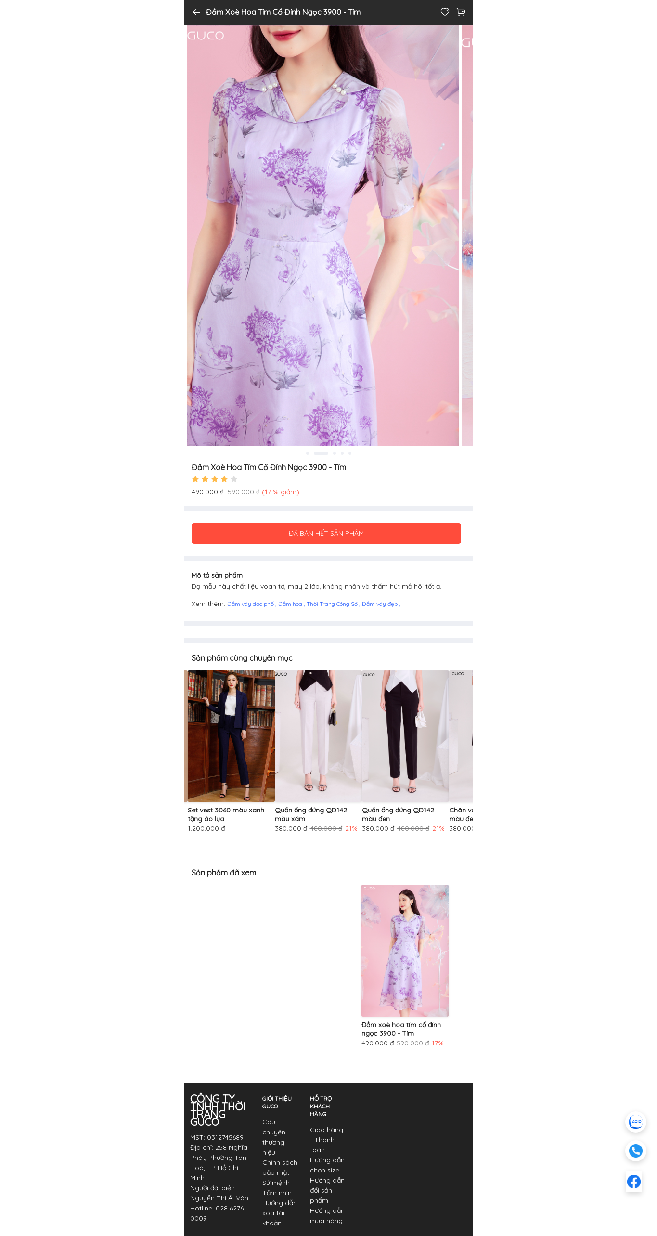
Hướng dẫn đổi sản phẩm (327, 1190)
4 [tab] (342, 453)
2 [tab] (326, 453)
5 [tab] (349, 453)
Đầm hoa (291, 603)
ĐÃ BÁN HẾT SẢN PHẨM (326, 533)
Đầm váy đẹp (380, 603)
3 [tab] (334, 453)
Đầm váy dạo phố (251, 603)
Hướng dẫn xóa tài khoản (279, 1212)
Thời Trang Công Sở (333, 603)
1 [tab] (313, 453)
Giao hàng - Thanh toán (326, 1139)
